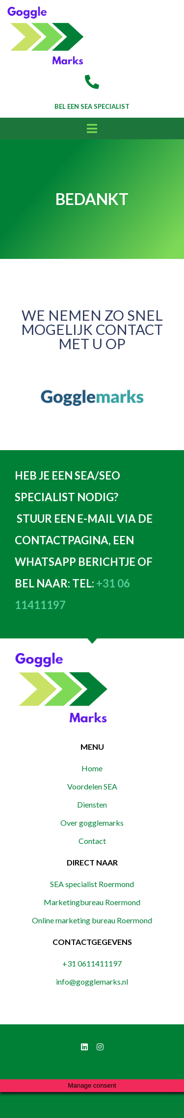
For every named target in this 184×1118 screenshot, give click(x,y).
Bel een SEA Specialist (92, 106)
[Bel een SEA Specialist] (92, 82)
